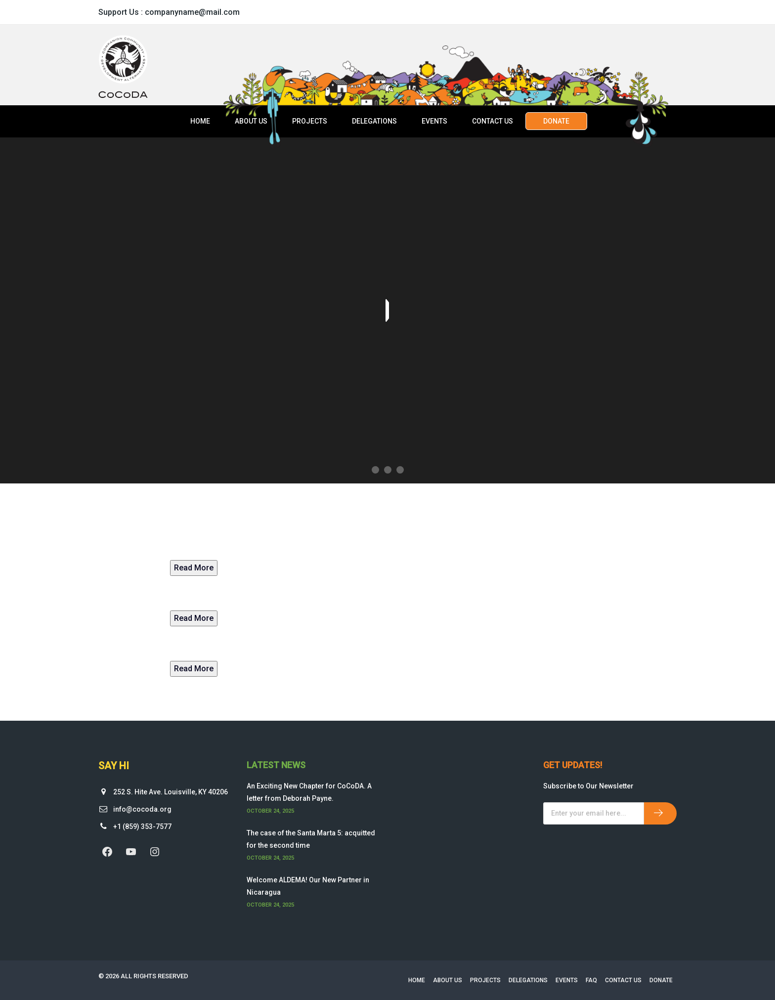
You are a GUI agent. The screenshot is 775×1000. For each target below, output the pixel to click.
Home (200, 121)
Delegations (374, 121)
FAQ (591, 980)
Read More (194, 567)
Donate (556, 121)
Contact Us (492, 121)
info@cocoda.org (142, 809)
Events (434, 121)
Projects (309, 121)
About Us (251, 121)
